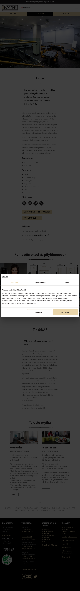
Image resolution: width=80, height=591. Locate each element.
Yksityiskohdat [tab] (40, 282)
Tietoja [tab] (66, 282)
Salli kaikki (65, 312)
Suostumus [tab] (14, 282)
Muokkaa (39, 312)
